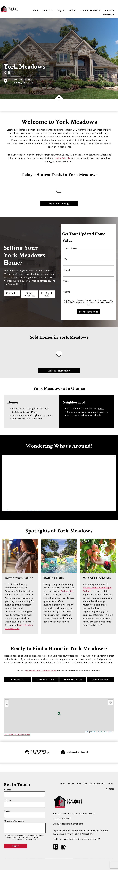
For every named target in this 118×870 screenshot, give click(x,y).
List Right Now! (46, 294)
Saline (9, 72)
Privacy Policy (73, 833)
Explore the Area (97, 783)
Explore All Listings (59, 203)
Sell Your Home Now (59, 370)
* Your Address (70, 248)
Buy (79, 783)
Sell (85, 783)
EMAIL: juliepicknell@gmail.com (68, 823)
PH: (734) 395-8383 (62, 818)
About (111, 783)
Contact (110, 788)
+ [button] (7, 701)
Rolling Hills (67, 591)
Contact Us (12, 293)
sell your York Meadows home (41, 670)
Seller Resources (29, 294)
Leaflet (87, 732)
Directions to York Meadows (17, 734)
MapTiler (93, 732)
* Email (66, 270)
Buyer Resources (73, 679)
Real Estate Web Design (65, 839)
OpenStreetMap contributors (106, 732)
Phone (66, 280)
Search (71, 783)
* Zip (65, 259)
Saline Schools (62, 158)
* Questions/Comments (14, 821)
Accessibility (87, 833)
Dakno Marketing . (90, 839)
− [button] (7, 705)
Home (35, 10)
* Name (66, 291)
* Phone (7, 800)
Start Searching (45, 679)
